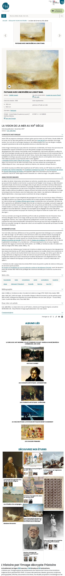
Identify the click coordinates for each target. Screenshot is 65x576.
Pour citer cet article (10, 303)
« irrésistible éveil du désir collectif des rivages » (16, 161)
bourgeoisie (7, 280)
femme (39, 284)
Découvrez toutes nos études (18, 21)
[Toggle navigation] (3, 16)
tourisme (55, 280)
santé (35, 280)
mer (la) (48, 284)
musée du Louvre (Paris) (53, 95)
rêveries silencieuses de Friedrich (14, 172)
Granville (30, 284)
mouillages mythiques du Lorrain (34, 170)
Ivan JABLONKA (11, 131)
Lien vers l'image (11, 119)
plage (5, 284)
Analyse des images (10, 177)
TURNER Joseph (13, 95)
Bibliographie (7, 289)
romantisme (26, 280)
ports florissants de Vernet (55, 170)
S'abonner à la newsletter (58, 10)
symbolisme (45, 280)
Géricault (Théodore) (17, 284)
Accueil (5, 21)
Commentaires (7, 313)
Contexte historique (11, 135)
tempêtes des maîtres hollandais (12, 170)
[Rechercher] (34, 16)
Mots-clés (5, 275)
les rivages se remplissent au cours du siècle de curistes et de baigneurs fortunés (26, 268)
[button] (60, 36)
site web (36, 97)
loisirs (16, 280)
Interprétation (8, 229)
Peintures (13, 111)
